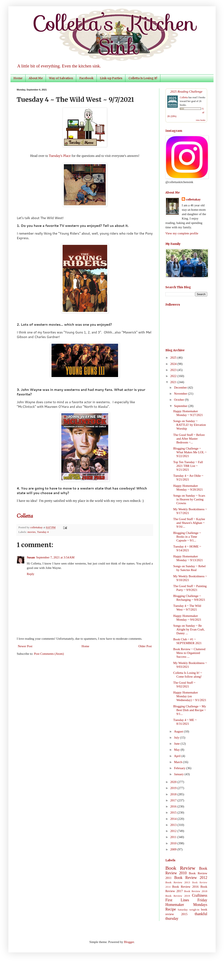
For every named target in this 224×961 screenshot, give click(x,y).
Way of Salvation (61, 78)
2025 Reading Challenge (186, 91)
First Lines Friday (186, 900)
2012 (173, 831)
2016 (173, 806)
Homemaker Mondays (186, 905)
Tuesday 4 (43, 531)
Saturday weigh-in (189, 909)
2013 (173, 825)
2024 (173, 364)
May (177, 749)
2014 (173, 818)
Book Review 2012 (190, 878)
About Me (36, 78)
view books (200, 120)
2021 (173, 382)
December (181, 387)
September (181, 406)
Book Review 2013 (177, 882)
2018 (173, 794)
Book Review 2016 (185, 886)
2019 (173, 788)
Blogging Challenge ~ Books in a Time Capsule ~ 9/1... (187, 536)
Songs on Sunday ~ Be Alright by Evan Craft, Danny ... (189, 629)
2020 (173, 782)
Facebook (86, 78)
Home (17, 78)
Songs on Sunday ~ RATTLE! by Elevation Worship (189, 424)
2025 (173, 357)
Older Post (145, 646)
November (181, 393)
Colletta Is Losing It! (143, 78)
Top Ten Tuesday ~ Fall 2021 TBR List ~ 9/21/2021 (188, 465)
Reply (30, 574)
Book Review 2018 (195, 891)
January (179, 774)
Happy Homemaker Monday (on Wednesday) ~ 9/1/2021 (189, 696)
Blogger (129, 942)
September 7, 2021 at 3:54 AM (55, 557)
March (178, 762)
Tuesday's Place (60, 156)
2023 (173, 370)
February (180, 768)
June (177, 743)
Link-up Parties (111, 78)
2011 (173, 837)
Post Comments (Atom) (49, 653)
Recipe (170, 909)
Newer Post (25, 646)
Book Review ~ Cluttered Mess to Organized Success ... (189, 652)
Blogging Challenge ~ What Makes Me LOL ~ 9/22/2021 (190, 452)
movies (31, 531)
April (177, 756)
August (179, 731)
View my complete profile (181, 233)
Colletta (184, 97)
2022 (173, 376)
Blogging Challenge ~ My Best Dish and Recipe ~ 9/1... (189, 710)
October (179, 399)
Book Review (180, 868)
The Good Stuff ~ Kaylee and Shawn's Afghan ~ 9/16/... (189, 522)
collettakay (36, 527)
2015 (173, 812)
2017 (173, 800)
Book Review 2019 (177, 895)
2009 (173, 849)
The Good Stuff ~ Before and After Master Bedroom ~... (189, 438)
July (177, 737)
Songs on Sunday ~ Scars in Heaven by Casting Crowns (189, 499)
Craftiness (199, 895)
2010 (173, 843)
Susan (31, 557)
